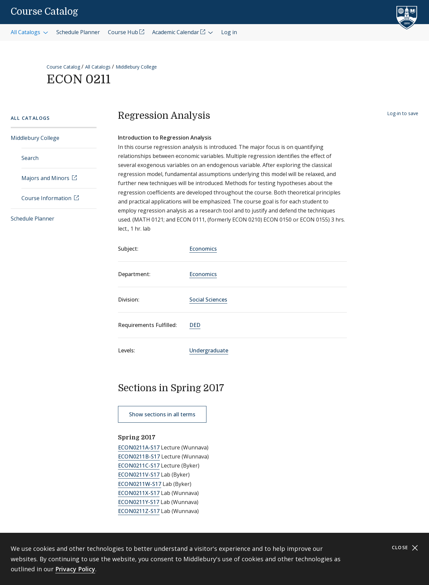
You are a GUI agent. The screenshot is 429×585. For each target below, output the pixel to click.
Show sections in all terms (162, 414)
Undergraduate (208, 350)
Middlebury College (136, 67)
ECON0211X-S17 (139, 493)
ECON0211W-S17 (139, 484)
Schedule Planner (32, 218)
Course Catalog (44, 11)
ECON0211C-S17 (139, 465)
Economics (203, 248)
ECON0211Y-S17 (138, 502)
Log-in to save (402, 113)
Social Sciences (208, 299)
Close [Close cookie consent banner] (405, 547)
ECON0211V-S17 (139, 474)
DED (194, 325)
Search (30, 158)
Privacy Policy (75, 569)
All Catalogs (98, 67)
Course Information (47, 198)
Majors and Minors (46, 178)
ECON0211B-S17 (139, 456)
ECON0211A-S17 (139, 447)
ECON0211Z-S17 (139, 511)
